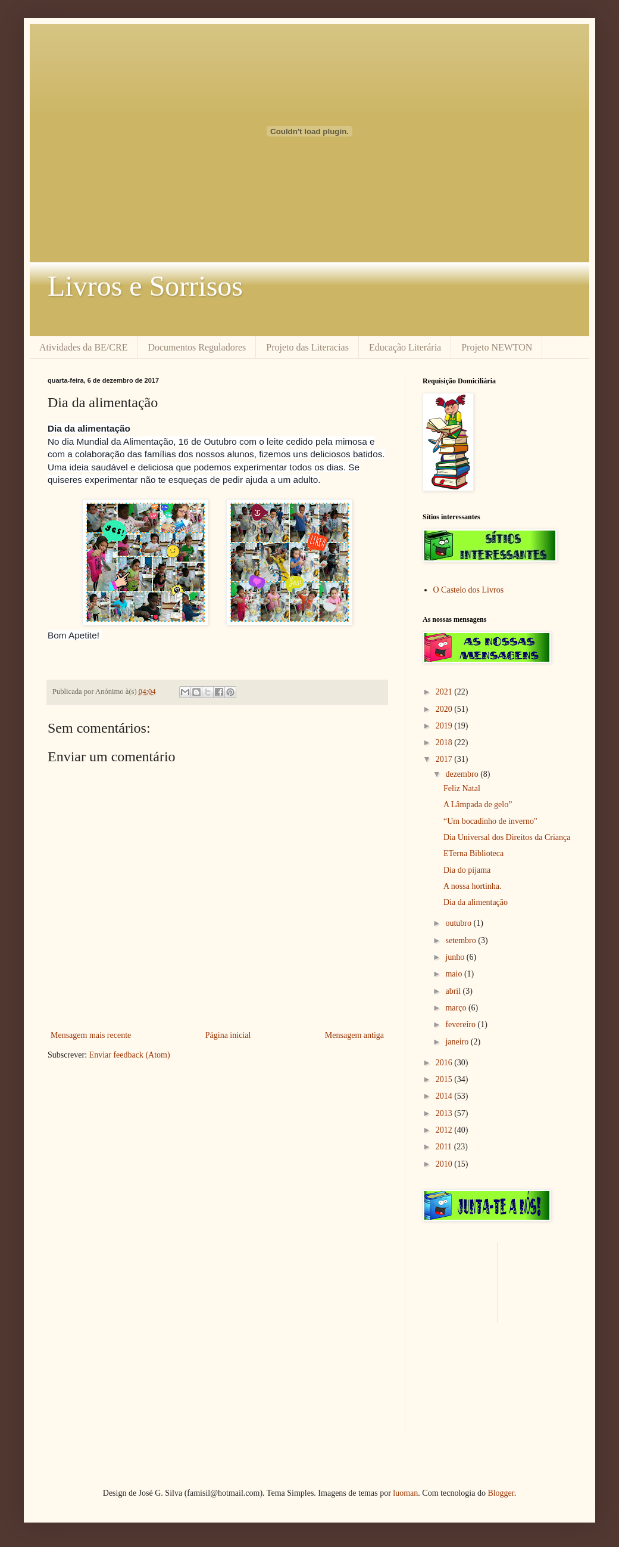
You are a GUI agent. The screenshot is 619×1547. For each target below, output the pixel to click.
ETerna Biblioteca (473, 853)
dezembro (462, 774)
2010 (445, 1164)
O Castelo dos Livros (468, 589)
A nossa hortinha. (472, 886)
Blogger (500, 1493)
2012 (445, 1130)
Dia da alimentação (475, 902)
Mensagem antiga (354, 1035)
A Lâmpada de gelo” (477, 804)
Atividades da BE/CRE (83, 347)
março (456, 1007)
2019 (445, 725)
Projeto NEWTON (496, 347)
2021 (445, 691)
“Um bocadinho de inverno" (490, 821)
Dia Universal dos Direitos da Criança (506, 837)
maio (454, 973)
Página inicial (228, 1035)
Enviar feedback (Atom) (129, 1054)
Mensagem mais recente (91, 1035)
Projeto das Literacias (307, 347)
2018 (445, 742)
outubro (459, 923)
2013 (445, 1113)
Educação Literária (405, 347)
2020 (445, 709)
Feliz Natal (461, 788)
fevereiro (461, 1024)
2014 (445, 1096)
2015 (445, 1079)
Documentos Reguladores (197, 347)
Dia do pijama (466, 870)
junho (455, 957)
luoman (405, 1493)
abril (453, 991)
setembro (461, 940)
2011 (445, 1146)
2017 (445, 759)
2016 (445, 1062)
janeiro (457, 1041)
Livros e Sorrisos (145, 286)
